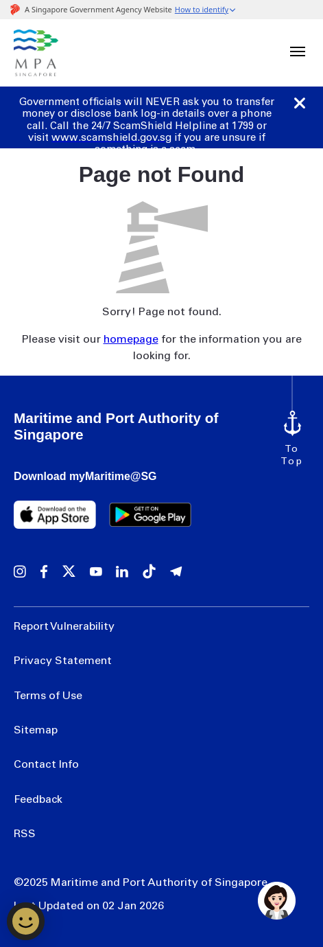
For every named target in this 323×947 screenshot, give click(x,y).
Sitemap (36, 730)
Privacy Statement (63, 661)
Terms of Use (48, 696)
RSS (25, 834)
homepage (131, 339)
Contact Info (46, 765)
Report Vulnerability (64, 626)
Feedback (38, 800)
